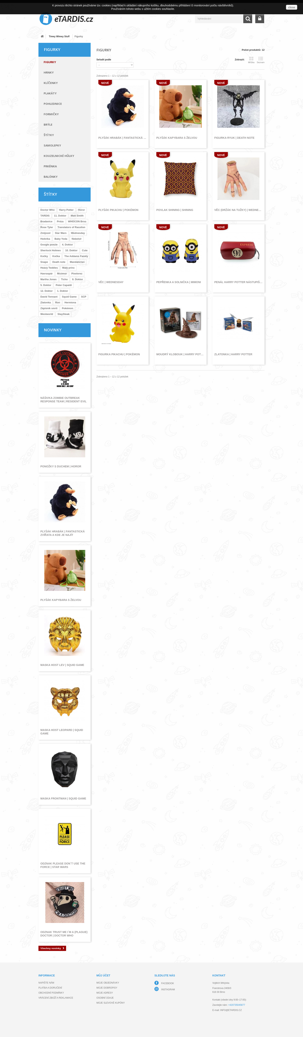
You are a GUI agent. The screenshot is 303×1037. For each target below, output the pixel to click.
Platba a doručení (50, 987)
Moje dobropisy (106, 987)
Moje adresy (104, 992)
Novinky (52, 329)
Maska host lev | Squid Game (62, 665)
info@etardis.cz (231, 1010)
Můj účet (103, 975)
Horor (81, 209)
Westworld (46, 314)
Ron (57, 302)
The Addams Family (76, 256)
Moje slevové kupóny (110, 1002)
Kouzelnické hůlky (59, 156)
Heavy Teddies (49, 267)
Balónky (51, 176)
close (291, 7)
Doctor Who (47, 209)
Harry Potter (66, 209)
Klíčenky (51, 83)
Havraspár (46, 273)
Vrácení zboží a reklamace (55, 997)
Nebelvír (77, 238)
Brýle (48, 124)
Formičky (51, 114)
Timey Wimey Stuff (59, 36)
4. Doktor (67, 244)
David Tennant (49, 296)
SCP (83, 296)
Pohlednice (53, 104)
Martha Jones (48, 279)
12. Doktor (46, 290)
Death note (58, 262)
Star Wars (60, 233)
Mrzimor (62, 273)
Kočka (56, 256)
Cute (85, 250)
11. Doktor (60, 215)
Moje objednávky (107, 982)
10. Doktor (71, 250)
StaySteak (64, 314)
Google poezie (49, 244)
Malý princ (68, 267)
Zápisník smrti (48, 308)
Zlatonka (45, 302)
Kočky (44, 256)
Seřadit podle (103, 59)
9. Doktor (77, 279)
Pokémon (67, 308)
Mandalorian (77, 262)
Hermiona (70, 302)
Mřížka (251, 60)
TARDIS (44, 215)
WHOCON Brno (77, 221)
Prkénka (50, 166)
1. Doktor (62, 290)
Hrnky (49, 72)
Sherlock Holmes (50, 250)
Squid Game (69, 296)
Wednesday (78, 233)
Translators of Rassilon (71, 227)
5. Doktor (45, 285)
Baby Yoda (60, 238)
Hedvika (45, 238)
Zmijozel (45, 233)
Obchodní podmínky (51, 992)
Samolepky (52, 145)
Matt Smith (77, 215)
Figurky (50, 62)
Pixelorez (76, 273)
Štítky (49, 135)
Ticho (64, 279)
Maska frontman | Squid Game (63, 798)
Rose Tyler (46, 227)
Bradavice (46, 221)
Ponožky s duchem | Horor (60, 466)
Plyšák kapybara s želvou (60, 599)
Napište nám (46, 982)
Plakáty (50, 93)
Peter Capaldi (64, 285)
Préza (60, 221)
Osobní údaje (105, 997)
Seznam (261, 60)
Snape (44, 262)
